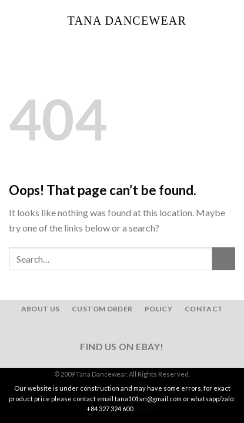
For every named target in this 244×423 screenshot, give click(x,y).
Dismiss (146, 408)
